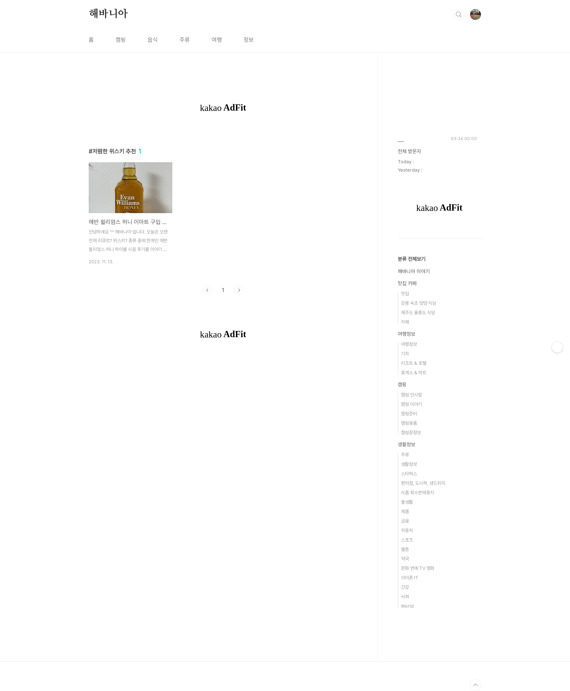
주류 (185, 39)
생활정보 (406, 444)
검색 (458, 14)
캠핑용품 (409, 423)
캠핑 (121, 39)
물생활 (407, 502)
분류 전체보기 (411, 259)
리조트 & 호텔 (413, 363)
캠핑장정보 (411, 432)
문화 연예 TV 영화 (417, 568)
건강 (405, 587)
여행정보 (406, 334)
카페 (405, 322)
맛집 (405, 293)
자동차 (407, 530)
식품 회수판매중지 (417, 492)
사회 (405, 596)
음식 (153, 39)
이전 (207, 290)
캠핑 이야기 (411, 404)
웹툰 (405, 549)
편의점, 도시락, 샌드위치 (423, 483)
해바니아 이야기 (414, 271)
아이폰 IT (409, 577)
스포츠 (407, 540)
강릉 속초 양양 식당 (418, 303)
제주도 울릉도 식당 (418, 312)
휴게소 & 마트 (413, 372)
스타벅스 (409, 473)
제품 (405, 511)
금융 (405, 521)
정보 (249, 39)
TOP (475, 685)
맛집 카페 (407, 283)
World (407, 606)
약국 (405, 559)
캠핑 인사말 (411, 395)
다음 (238, 290)
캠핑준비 (409, 413)
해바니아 (108, 14)
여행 (217, 39)
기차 (405, 353)
